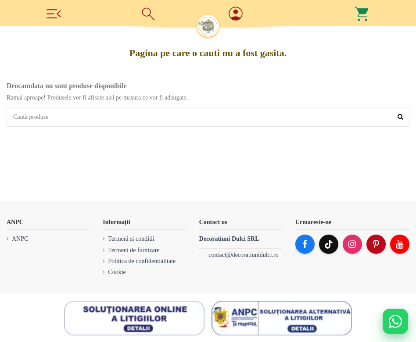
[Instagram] (352, 244)
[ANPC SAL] (282, 318)
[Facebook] (305, 244)
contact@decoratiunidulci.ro (243, 255)
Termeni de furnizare (133, 250)
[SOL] (134, 318)
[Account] (267, 14)
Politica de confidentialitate (142, 261)
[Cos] (362, 13)
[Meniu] (53, 13)
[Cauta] (148, 13)
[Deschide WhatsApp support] (395, 321)
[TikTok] (328, 244)
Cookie (117, 272)
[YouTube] (399, 244)
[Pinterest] (376, 244)
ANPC (20, 238)
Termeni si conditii (131, 238)
